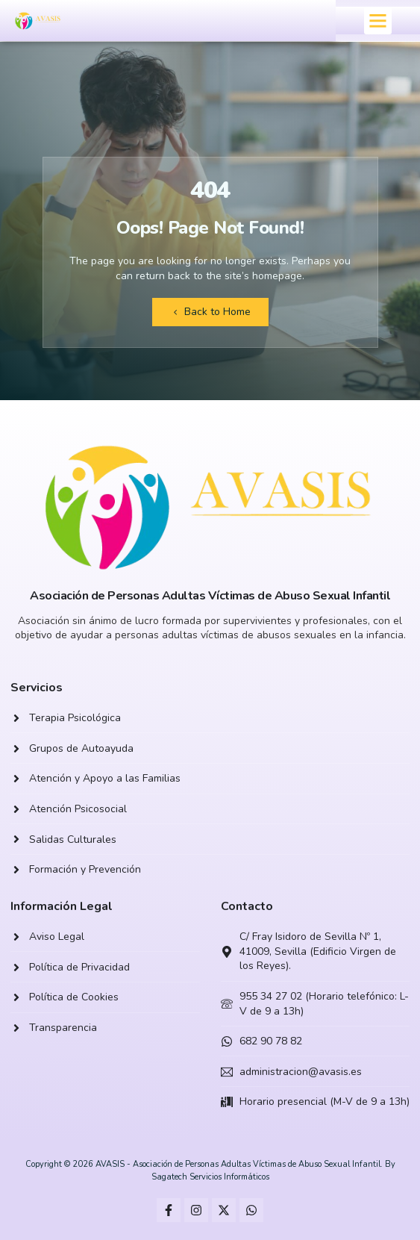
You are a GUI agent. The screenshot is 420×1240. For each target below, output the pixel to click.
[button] (378, 21)
